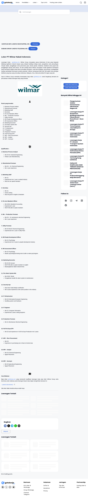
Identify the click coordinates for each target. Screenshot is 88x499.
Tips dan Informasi (62, 486)
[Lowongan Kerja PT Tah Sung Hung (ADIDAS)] (66, 157)
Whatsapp (35, 44)
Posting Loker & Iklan (56, 2)
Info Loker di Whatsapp (27, 486)
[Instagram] (71, 201)
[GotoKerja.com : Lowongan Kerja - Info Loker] (8, 482)
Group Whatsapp (29, 490)
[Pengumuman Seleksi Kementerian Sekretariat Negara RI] (66, 103)
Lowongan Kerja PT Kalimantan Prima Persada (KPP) (77, 151)
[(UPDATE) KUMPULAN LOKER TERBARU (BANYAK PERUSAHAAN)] (66, 165)
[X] (8, 425)
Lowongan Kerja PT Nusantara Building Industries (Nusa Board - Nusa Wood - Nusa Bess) (77, 116)
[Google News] (66, 201)
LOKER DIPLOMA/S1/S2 (71, 84)
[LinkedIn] (81, 201)
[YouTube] (13, 487)
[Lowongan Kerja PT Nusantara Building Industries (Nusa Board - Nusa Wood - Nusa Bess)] (66, 113)
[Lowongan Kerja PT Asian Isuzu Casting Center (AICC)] (66, 182)
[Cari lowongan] (45, 12)
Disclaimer (46, 488)
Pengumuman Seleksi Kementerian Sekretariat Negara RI (75, 104)
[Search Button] (81, 2)
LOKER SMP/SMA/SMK (71, 87)
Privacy (45, 491)
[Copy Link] (19, 425)
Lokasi (35, 2)
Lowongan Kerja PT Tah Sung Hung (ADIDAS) (77, 158)
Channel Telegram (26, 493)
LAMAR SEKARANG (7, 384)
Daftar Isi (46, 485)
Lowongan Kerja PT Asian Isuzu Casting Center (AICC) (77, 183)
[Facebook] (5, 425)
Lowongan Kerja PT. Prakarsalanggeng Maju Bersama (77, 174)
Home (17, 2)
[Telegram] (12, 425)
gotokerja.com (16, 62)
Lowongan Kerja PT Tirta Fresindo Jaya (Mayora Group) (77, 127)
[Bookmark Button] (85, 2)
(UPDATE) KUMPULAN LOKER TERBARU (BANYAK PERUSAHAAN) (76, 166)
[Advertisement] (44, 29)
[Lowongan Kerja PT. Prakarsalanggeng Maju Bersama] (66, 173)
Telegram (33, 48)
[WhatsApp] (15, 425)
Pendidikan (26, 2)
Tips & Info (44, 2)
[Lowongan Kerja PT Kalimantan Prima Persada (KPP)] (66, 150)
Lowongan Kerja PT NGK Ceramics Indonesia (77, 135)
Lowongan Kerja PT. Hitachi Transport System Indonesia (76, 142)
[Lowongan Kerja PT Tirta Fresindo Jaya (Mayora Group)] (66, 126)
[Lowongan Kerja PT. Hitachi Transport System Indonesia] (66, 142)
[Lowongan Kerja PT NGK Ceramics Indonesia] (66, 134)
